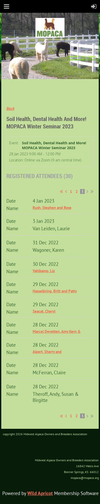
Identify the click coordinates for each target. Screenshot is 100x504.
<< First (61, 191)
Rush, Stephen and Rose (52, 207)
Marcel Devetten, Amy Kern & (57, 331)
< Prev (66, 191)
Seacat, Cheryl (44, 311)
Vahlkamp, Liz (44, 270)
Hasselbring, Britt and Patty (55, 291)
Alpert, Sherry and (47, 351)
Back (10, 108)
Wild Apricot (40, 493)
